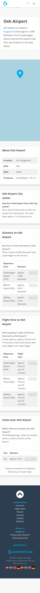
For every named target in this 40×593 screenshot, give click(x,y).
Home (2, 7)
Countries (20, 505)
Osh (5, 459)
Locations (20, 515)
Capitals (20, 518)
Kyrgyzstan (8, 7)
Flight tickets (20, 508)
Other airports (30, 459)
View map (33, 273)
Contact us (20, 531)
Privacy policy (16, 535)
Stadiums (20, 521)
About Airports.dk (20, 538)
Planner (20, 512)
